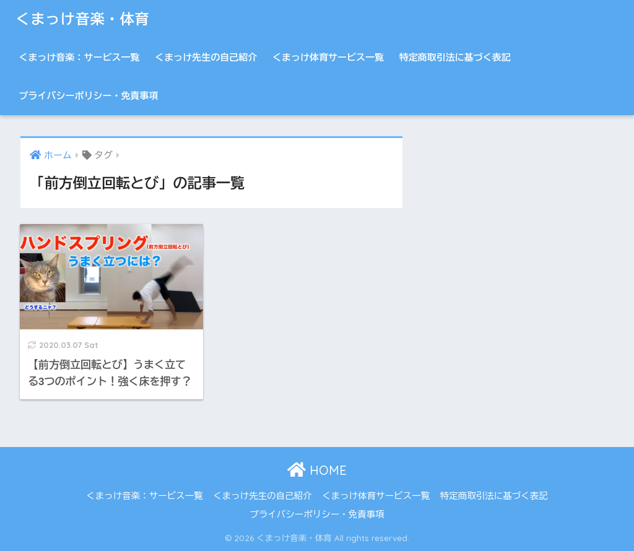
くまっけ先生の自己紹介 (206, 57)
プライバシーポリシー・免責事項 (88, 95)
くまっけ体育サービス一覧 (328, 57)
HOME (317, 470)
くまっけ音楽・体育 (82, 19)
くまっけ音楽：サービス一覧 (79, 57)
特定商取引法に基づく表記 (455, 57)
